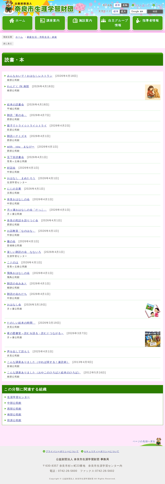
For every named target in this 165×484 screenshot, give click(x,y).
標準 (117, 5)
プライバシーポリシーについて (62, 451)
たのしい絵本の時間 (21, 322)
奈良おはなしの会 (18, 199)
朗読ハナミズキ (17, 136)
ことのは (12, 262)
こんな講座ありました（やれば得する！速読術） (38, 362)
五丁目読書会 (15, 157)
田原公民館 (14, 420)
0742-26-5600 (67, 471)
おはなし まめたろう (21, 178)
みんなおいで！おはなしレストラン (30, 76)
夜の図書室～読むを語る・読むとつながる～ (35, 333)
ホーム (19, 37)
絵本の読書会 (15, 104)
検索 (155, 11)
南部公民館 (14, 414)
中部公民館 (14, 403)
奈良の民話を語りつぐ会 (22, 220)
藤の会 (11, 241)
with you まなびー (21, 146)
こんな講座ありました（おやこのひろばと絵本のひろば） (44, 372)
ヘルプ (159, 5)
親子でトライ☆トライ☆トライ (27, 125)
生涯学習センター (18, 397)
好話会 (11, 167)
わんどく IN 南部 (18, 86)
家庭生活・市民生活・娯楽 (42, 37)
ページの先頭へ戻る (144, 441)
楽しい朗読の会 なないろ (24, 252)
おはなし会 (14, 304)
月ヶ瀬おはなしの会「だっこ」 (27, 209)
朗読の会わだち (17, 294)
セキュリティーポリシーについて (101, 451)
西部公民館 (14, 408)
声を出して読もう (18, 351)
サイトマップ (142, 5)
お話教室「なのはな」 (21, 231)
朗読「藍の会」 (17, 115)
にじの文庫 (14, 188)
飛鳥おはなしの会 (18, 273)
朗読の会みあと (17, 283)
